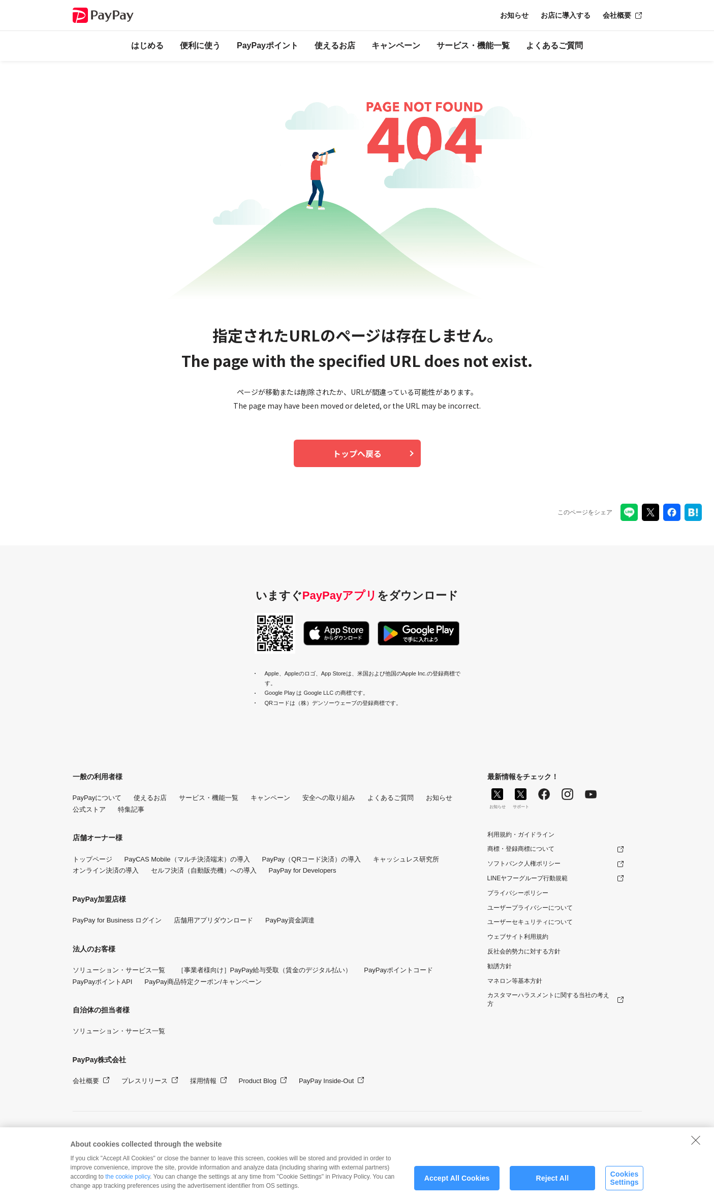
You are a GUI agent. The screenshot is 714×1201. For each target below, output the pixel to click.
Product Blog (257, 1081)
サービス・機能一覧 (473, 45)
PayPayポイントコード (398, 970)
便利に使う (200, 45)
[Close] (696, 1144)
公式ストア (89, 809)
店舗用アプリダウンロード (213, 920)
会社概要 (617, 15)
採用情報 (203, 1081)
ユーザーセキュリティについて (530, 922)
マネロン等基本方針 (514, 980)
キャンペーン (395, 45)
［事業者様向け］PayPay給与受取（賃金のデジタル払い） (264, 970)
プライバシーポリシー (517, 893)
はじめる (147, 45)
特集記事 (131, 809)
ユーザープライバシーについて (530, 907)
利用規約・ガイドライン (520, 834)
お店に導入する (566, 15)
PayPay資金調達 (290, 920)
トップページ (92, 859)
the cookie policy (127, 1181)
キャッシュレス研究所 (406, 859)
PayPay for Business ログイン (117, 920)
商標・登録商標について (520, 848)
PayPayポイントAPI (103, 982)
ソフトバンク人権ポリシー (524, 863)
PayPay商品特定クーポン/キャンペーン (202, 982)
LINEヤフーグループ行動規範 (527, 878)
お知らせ (514, 15)
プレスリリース (144, 1081)
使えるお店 (335, 45)
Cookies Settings (624, 1182)
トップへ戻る (357, 453)
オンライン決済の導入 (106, 870)
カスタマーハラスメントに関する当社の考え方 (548, 999)
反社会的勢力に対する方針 (524, 951)
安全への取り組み (328, 798)
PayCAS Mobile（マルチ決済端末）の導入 (187, 859)
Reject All (552, 1182)
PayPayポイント (267, 45)
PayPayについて (97, 798)
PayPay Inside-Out (326, 1081)
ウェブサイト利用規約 (517, 936)
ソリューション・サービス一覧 (119, 970)
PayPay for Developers (302, 870)
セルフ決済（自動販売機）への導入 (204, 870)
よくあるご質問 (554, 45)
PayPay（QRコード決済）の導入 (311, 859)
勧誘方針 (499, 966)
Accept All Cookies (457, 1182)
